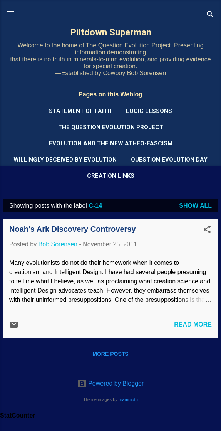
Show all (195, 205)
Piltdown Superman (110, 32)
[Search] (210, 15)
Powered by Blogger (110, 383)
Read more (193, 324)
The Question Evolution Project (110, 127)
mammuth (128, 399)
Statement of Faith (80, 111)
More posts (110, 354)
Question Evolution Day (169, 159)
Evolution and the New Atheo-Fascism (110, 143)
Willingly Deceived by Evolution (65, 159)
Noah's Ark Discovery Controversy (72, 229)
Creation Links (110, 175)
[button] (207, 231)
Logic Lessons (149, 111)
